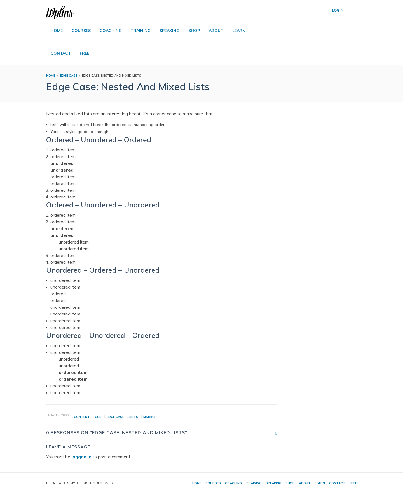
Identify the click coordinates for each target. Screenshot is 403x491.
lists (133, 417)
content (82, 417)
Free (353, 483)
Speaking (273, 483)
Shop (290, 483)
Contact (337, 483)
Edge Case (68, 76)
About (305, 483)
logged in (81, 456)
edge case (115, 417)
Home (196, 483)
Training (253, 483)
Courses (213, 483)
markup (150, 417)
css (98, 417)
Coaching (233, 483)
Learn (320, 483)
